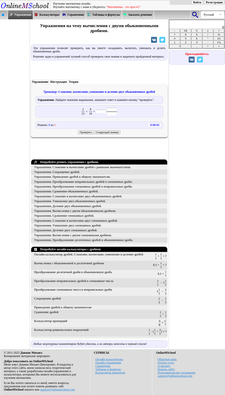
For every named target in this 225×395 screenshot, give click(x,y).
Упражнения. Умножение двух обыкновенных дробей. (70, 201)
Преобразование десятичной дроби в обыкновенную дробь (100, 274)
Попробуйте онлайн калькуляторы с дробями (67, 249)
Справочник (102, 366)
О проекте (164, 366)
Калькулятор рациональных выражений (100, 331)
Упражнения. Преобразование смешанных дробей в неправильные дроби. (83, 186)
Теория (73, 81)
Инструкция (58, 81)
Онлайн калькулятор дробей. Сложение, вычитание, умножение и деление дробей (100, 256)
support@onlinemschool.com (57, 389)
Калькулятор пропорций (100, 323)
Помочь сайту (166, 369)
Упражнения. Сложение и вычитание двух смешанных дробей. (76, 220)
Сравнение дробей (100, 314)
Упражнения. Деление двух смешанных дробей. (65, 230)
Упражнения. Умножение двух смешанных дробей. (67, 225)
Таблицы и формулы (108, 369)
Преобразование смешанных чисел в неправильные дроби (100, 291)
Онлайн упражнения (108, 362)
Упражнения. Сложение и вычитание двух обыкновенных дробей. (78, 196)
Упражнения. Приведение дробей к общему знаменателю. (72, 176)
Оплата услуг (166, 362)
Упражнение (40, 81)
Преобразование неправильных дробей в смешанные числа (100, 283)
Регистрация (214, 2)
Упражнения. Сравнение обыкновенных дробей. (66, 191)
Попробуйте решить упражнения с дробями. (66, 162)
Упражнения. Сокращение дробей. (57, 172)
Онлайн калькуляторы (109, 359)
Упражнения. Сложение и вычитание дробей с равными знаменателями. (82, 167)
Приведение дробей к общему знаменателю (62, 307)
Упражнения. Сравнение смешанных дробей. (64, 215)
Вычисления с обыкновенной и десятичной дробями (100, 265)
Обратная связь (167, 359)
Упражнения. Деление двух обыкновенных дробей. (68, 206)
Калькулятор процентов (110, 372)
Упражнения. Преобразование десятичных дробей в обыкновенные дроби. (83, 240)
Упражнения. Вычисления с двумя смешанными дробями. (73, 235)
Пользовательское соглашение (176, 372)
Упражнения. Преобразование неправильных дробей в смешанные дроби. (83, 181)
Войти (197, 2)
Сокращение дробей (100, 300)
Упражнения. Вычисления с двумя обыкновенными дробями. (75, 210)
